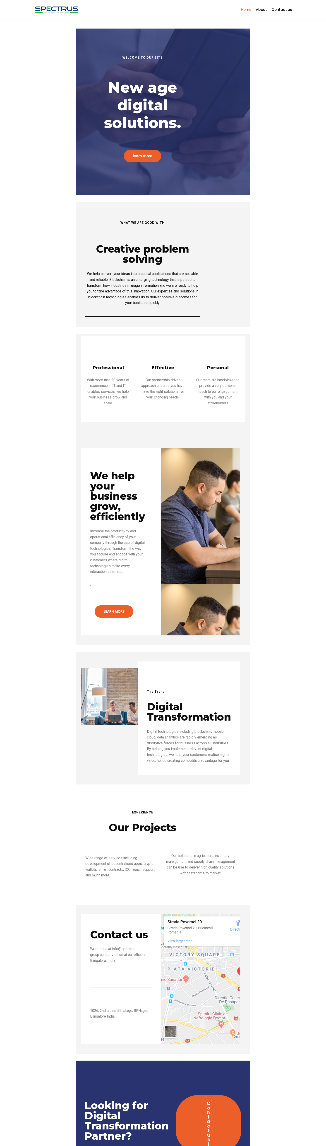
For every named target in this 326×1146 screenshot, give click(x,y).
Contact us (281, 9)
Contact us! (226, 1074)
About (261, 9)
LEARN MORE (68, 555)
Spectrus (42, 1140)
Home (245, 9)
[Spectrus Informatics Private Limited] (56, 9)
